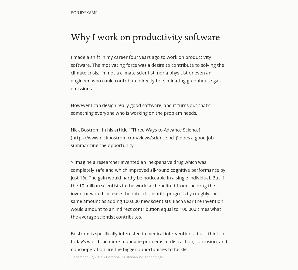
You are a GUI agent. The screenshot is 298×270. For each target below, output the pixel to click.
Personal (113, 257)
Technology (153, 257)
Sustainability (132, 257)
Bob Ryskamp (84, 12)
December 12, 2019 (87, 257)
